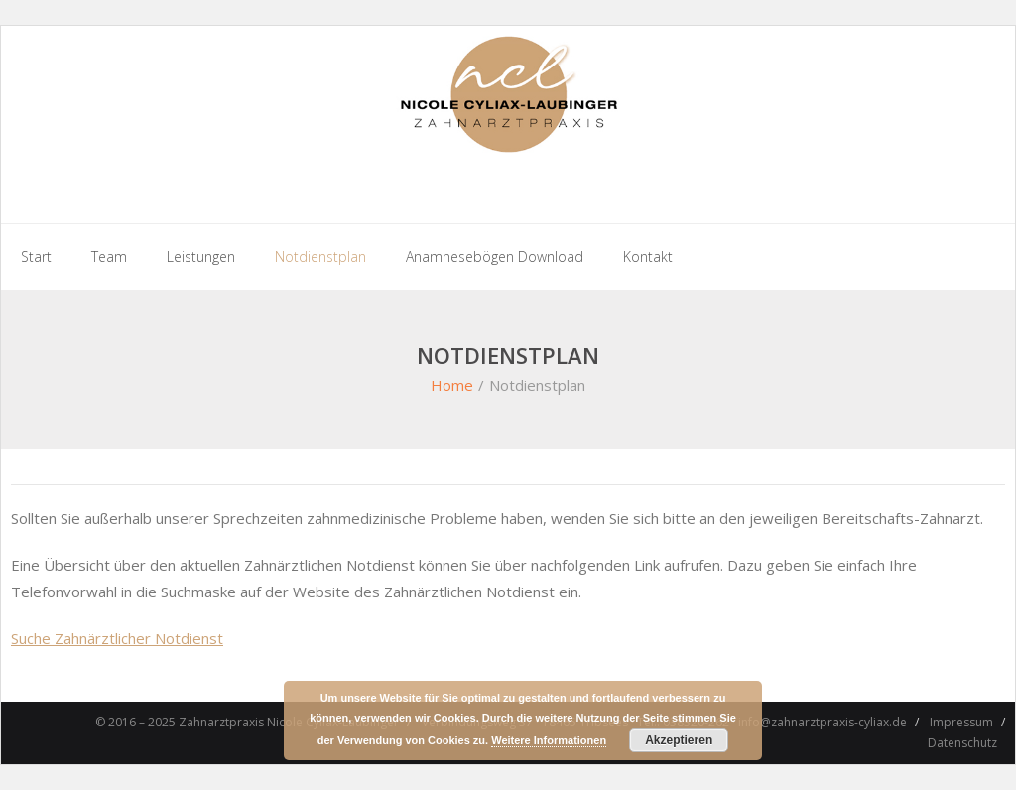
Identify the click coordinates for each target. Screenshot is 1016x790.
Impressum (961, 722)
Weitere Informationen (548, 740)
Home (452, 385)
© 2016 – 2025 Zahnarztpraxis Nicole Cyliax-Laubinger (247, 722)
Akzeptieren (678, 740)
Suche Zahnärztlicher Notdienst (117, 638)
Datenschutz (962, 742)
